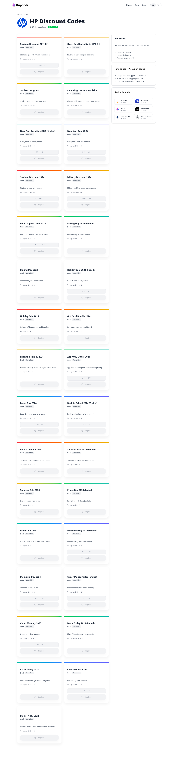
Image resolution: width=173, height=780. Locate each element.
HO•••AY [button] (86, 291)
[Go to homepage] (20, 5)
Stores (144, 5)
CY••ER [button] (86, 598)
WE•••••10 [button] (39, 245)
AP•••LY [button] (86, 378)
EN (153, 5)
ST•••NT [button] (39, 199)
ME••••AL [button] (86, 552)
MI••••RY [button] (86, 199)
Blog (137, 5)
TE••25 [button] (39, 152)
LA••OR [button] (39, 424)
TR (159, 5)
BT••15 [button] (86, 424)
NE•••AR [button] (86, 152)
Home (129, 5)
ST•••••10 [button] (39, 65)
